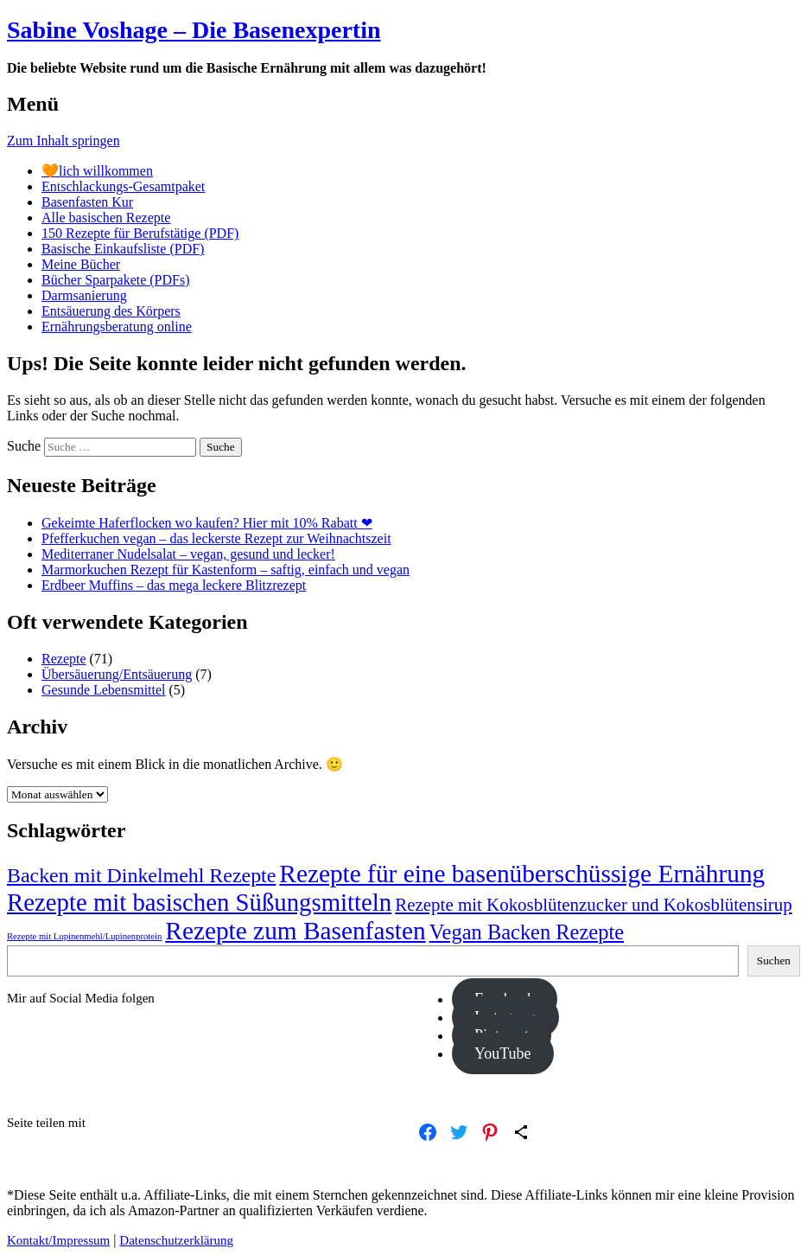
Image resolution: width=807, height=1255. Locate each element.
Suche (24, 446)
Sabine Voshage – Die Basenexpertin (194, 29)
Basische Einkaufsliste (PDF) (122, 248)
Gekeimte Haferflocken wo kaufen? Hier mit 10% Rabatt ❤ (206, 522)
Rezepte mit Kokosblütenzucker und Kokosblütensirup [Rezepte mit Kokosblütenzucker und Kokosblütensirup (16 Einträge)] (593, 904)
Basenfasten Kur (87, 202)
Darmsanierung (84, 295)
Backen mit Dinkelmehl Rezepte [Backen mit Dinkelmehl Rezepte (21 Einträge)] (141, 875)
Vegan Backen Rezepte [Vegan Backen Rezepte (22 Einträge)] (526, 932)
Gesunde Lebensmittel (103, 689)
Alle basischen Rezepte (105, 217)
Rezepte (63, 658)
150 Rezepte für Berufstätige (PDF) (139, 233)
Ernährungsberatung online (116, 326)
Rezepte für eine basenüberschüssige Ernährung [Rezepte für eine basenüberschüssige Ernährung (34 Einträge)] (522, 873)
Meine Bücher (80, 264)
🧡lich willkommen (97, 170)
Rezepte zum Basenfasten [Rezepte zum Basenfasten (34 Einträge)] (295, 930)
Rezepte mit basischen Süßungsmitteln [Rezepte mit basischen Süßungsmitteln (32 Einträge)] (199, 902)
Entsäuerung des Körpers (111, 311)
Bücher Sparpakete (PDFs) (115, 279)
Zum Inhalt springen (63, 140)
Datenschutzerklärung (176, 1240)
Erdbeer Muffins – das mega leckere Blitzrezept (173, 585)
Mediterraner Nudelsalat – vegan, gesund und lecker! (188, 554)
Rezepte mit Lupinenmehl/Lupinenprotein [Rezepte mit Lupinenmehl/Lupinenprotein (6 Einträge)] (84, 936)
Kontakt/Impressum (58, 1240)
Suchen (774, 960)
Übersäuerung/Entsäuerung (116, 674)
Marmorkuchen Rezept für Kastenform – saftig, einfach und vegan (225, 569)
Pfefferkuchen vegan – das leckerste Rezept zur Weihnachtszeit (216, 538)
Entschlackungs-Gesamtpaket (123, 186)
